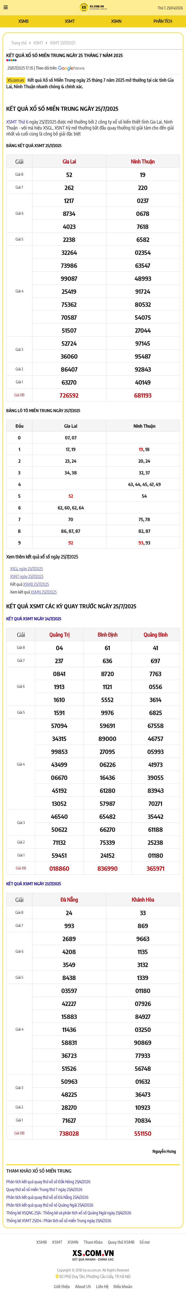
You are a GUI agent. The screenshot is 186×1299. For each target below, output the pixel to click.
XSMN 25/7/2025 (44, 592)
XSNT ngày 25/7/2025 (26, 576)
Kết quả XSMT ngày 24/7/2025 (33, 618)
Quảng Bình (156, 634)
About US (83, 1286)
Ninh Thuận (143, 161)
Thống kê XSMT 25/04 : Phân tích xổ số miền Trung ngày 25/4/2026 (58, 1220)
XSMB (23, 21)
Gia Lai (69, 161)
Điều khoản (123, 1286)
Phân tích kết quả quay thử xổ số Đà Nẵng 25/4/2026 (47, 1197)
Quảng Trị (59, 634)
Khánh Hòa (143, 899)
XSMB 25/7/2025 (36, 584)
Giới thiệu (62, 1286)
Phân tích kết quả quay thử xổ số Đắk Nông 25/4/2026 (48, 1181)
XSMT (70, 21)
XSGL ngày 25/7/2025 (26, 568)
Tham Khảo (93, 1242)
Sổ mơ (145, 1242)
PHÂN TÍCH (163, 21)
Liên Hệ (102, 1286)
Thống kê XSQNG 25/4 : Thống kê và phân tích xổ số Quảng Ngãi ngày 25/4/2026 (68, 1212)
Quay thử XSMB (121, 1242)
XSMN (116, 21)
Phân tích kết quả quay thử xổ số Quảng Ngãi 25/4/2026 (49, 1205)
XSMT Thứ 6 (17, 122)
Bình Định (107, 634)
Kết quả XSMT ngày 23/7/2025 (33, 883)
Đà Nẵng (69, 899)
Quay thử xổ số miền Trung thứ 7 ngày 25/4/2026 (44, 1189)
